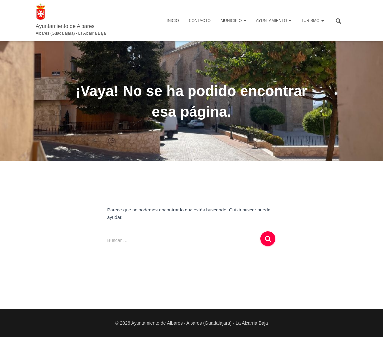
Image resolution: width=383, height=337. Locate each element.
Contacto (200, 20)
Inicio (173, 20)
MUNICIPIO (233, 20)
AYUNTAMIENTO (274, 20)
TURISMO (312, 20)
